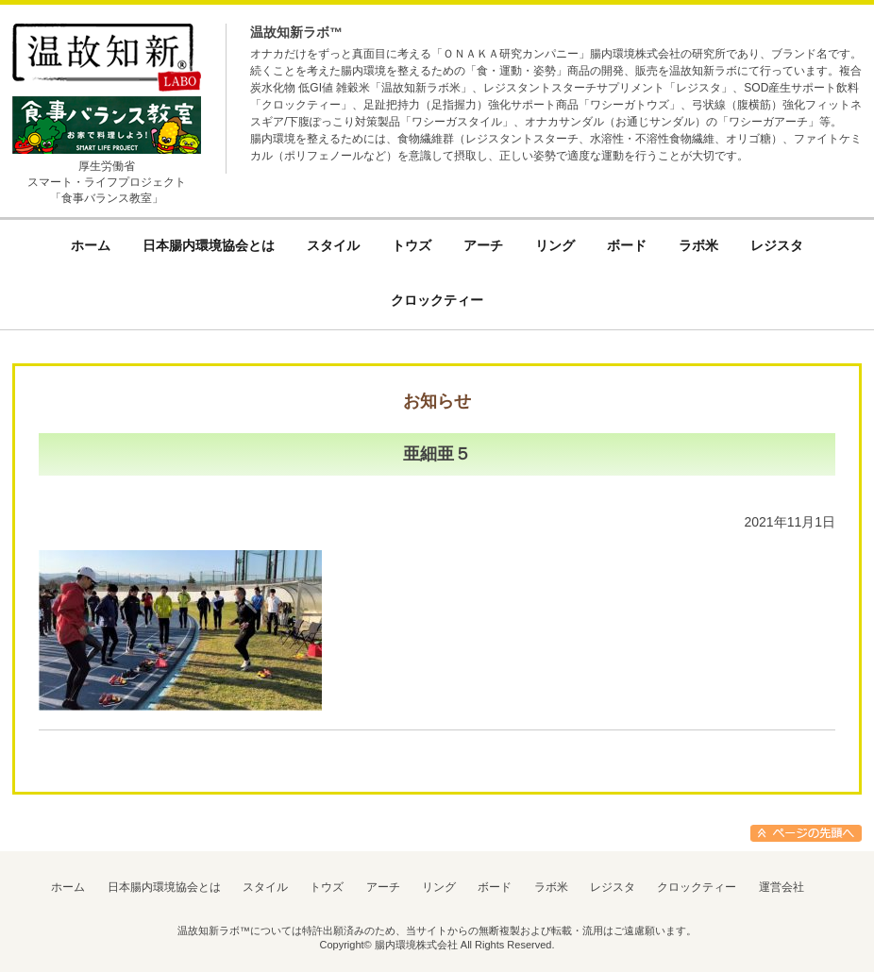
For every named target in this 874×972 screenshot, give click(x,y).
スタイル (265, 887)
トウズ (327, 887)
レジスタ (612, 887)
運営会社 (781, 887)
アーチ (383, 887)
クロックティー (696, 887)
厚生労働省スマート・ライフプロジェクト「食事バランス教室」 (106, 182)
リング (439, 887)
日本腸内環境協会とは (164, 887)
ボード (495, 887)
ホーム (68, 887)
